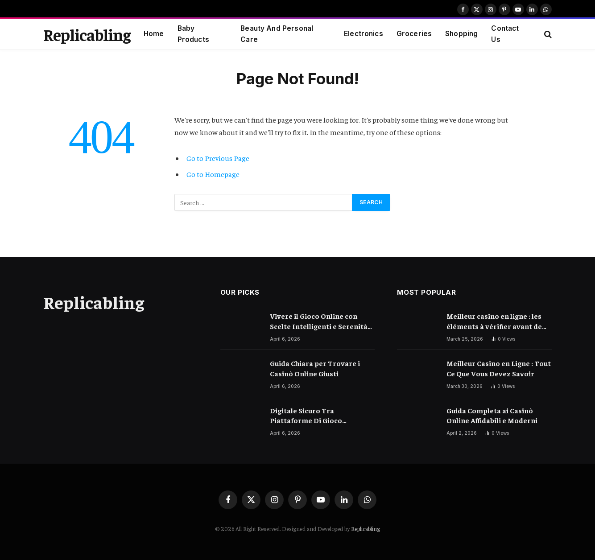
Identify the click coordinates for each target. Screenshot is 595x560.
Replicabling (365, 528)
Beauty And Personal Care (276, 34)
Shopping (461, 33)
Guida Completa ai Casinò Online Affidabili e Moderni (491, 415)
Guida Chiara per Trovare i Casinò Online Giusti (315, 368)
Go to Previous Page (217, 158)
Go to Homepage (213, 174)
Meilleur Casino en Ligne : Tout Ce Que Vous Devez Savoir (498, 368)
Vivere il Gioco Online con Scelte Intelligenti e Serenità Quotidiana (319, 321)
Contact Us (505, 34)
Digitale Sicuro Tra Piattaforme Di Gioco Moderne (306, 416)
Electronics (363, 33)
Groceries (414, 33)
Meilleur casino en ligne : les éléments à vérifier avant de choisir (494, 321)
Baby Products (193, 34)
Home (154, 33)
